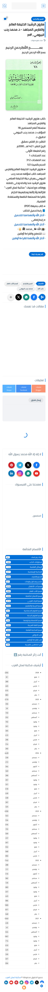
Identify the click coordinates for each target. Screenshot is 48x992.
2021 (37, 918)
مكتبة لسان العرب (13, 977)
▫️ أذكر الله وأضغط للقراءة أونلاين (28, 238)
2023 (37, 811)
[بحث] (4, 6)
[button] (34, 297)
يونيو (35, 726)
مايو (35, 677)
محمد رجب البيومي (26, 288)
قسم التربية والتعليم (24, 606)
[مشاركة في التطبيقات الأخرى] (11, 297)
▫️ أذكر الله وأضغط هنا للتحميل (29, 215)
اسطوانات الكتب (24, 562)
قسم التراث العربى (24, 601)
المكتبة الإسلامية (24, 572)
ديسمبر (34, 703)
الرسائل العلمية (24, 567)
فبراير (35, 690)
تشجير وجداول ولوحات (24, 581)
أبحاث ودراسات (24, 557)
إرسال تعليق (36, 400)
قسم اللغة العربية (24, 625)
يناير (35, 694)
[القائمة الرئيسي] (43, 6)
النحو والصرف (24, 577)
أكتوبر (35, 766)
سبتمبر (34, 712)
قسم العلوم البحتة (24, 615)
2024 (37, 753)
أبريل (35, 681)
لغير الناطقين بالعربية (24, 644)
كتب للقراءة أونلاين (24, 640)
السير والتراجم (38, 19)
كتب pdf (41, 288)
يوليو (35, 721)
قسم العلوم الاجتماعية (24, 610)
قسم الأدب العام (12, 283)
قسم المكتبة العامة (24, 630)
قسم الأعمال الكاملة (24, 596)
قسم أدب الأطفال (24, 586)
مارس (35, 685)
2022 (37, 860)
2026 (37, 672)
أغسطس (34, 717)
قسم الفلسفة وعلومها (24, 620)
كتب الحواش (24, 635)
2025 (37, 699)
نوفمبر (34, 708)
